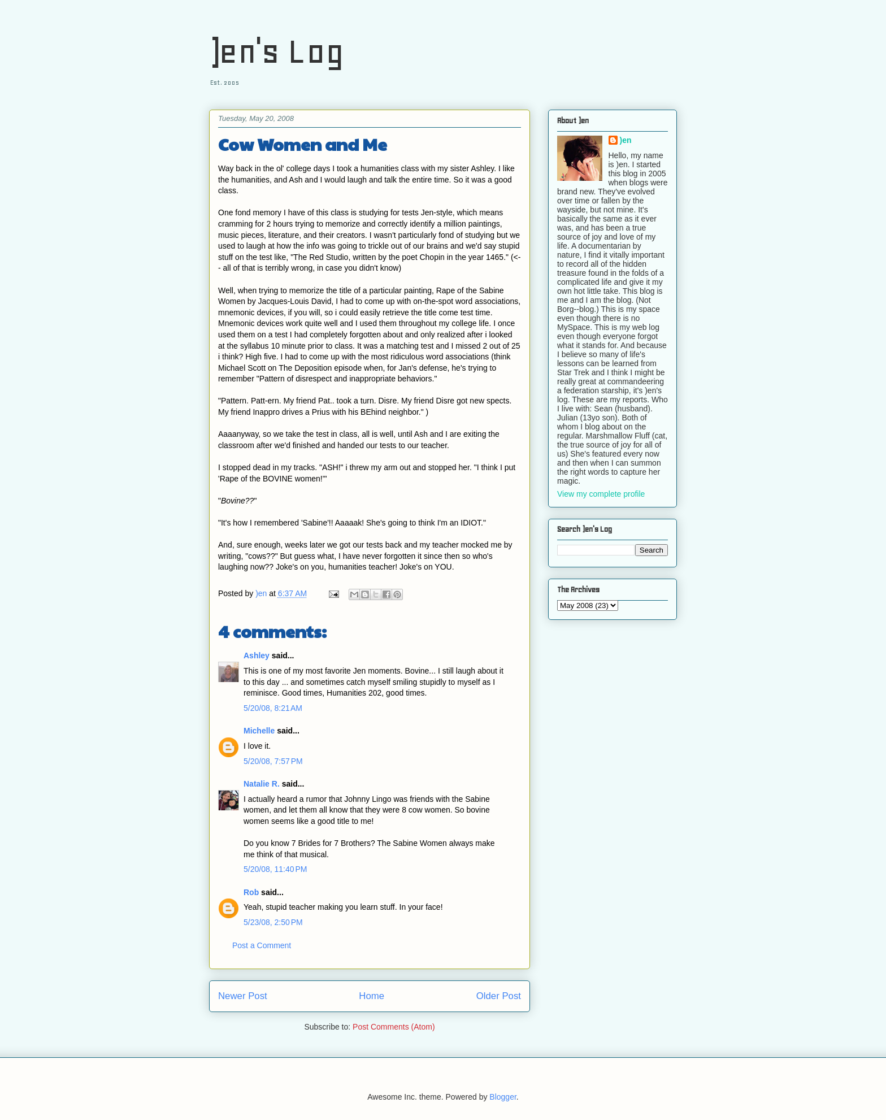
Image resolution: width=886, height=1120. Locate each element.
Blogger (502, 1096)
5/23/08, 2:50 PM (273, 922)
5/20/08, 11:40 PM (275, 869)
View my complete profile (601, 493)
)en (626, 140)
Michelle (259, 730)
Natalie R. (262, 783)
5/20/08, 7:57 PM (273, 761)
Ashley (257, 655)
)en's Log (276, 51)
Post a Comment (261, 945)
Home (371, 996)
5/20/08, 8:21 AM (273, 708)
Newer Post (242, 996)
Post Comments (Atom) (394, 1026)
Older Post (498, 996)
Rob (251, 892)
